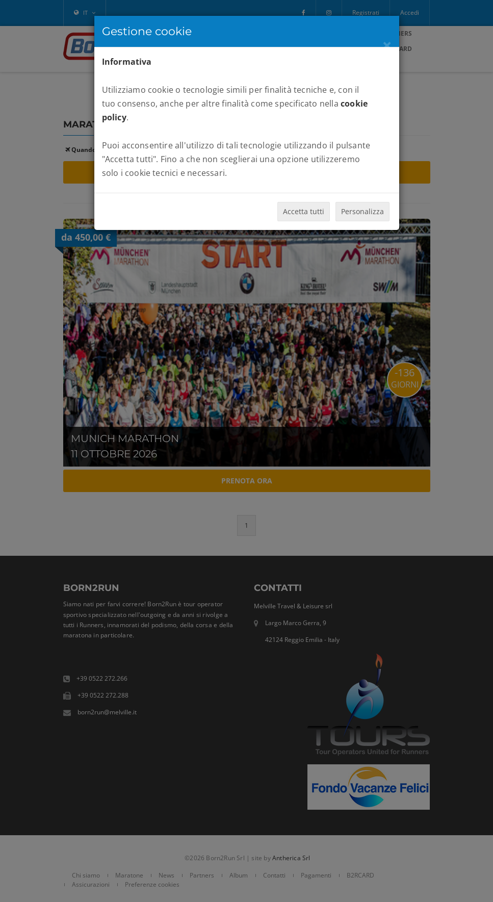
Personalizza (362, 211)
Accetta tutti (303, 211)
